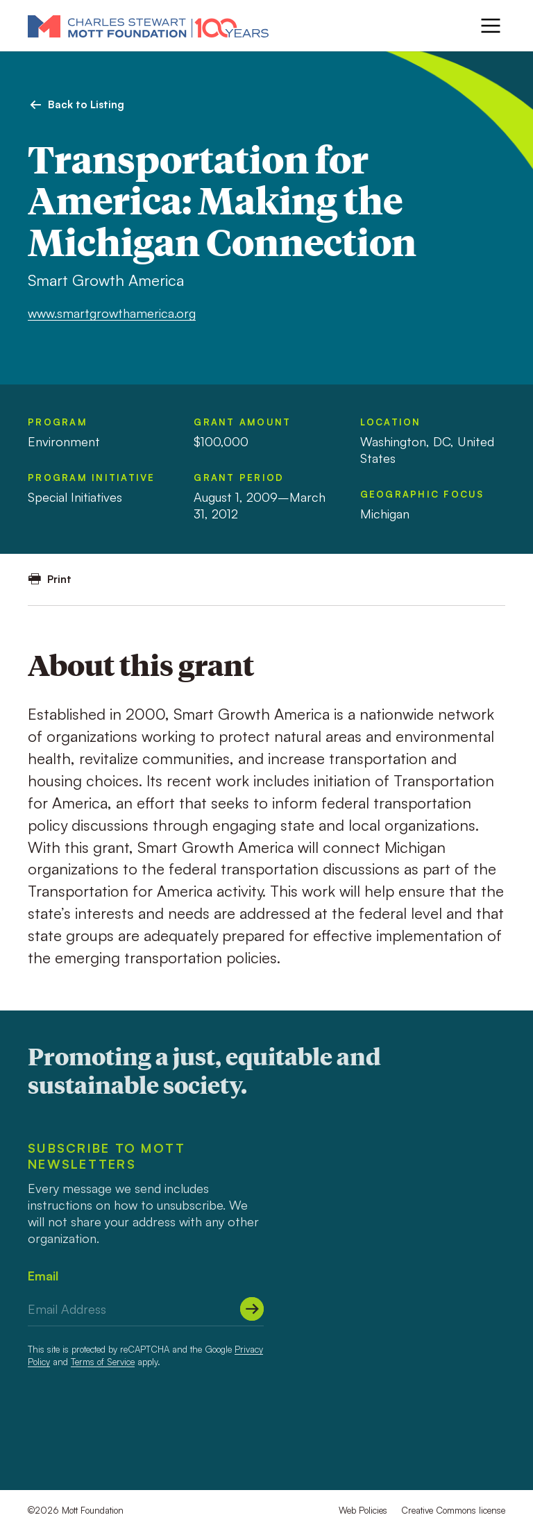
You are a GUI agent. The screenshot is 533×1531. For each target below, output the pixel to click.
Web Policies (363, 1510)
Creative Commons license (453, 1510)
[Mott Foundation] (148, 25)
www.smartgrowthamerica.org (112, 313)
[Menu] (490, 25)
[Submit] (252, 1309)
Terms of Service (103, 1361)
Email (43, 1275)
